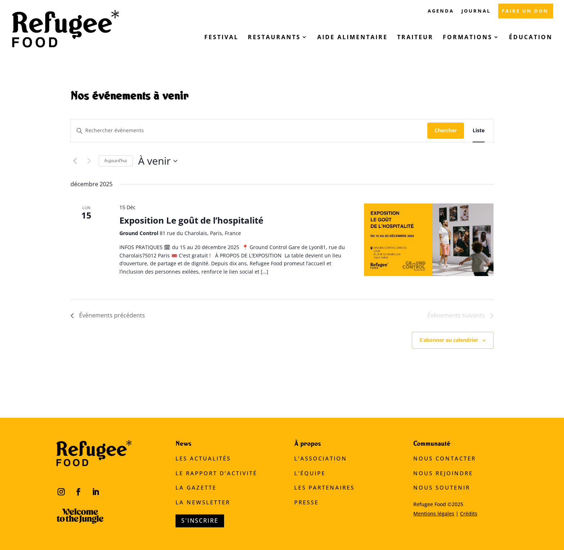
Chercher (446, 130)
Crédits (468, 513)
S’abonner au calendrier (448, 339)
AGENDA (441, 11)
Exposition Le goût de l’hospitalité (191, 220)
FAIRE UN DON (525, 11)
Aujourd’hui (115, 160)
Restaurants (274, 38)
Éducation (530, 38)
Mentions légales (433, 513)
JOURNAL (476, 11)
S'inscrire (199, 520)
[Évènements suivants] (89, 161)
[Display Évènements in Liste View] (479, 130)
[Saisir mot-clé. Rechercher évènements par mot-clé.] (249, 130)
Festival (221, 38)
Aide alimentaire (352, 38)
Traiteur (415, 38)
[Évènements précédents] (74, 161)
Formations (467, 38)
